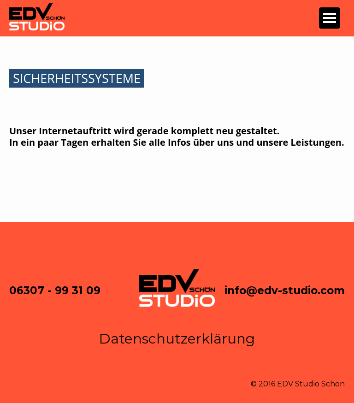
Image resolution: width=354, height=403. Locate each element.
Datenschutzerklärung (177, 338)
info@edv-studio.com (284, 290)
